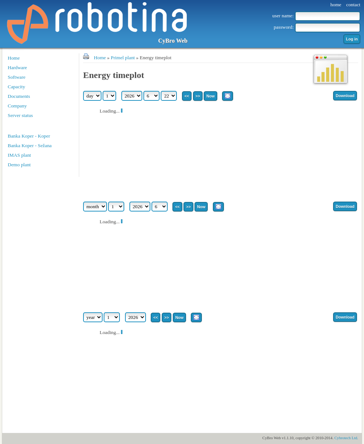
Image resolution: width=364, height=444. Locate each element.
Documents (19, 96)
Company (17, 106)
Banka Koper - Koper (29, 136)
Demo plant (19, 164)
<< (187, 96)
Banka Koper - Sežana (30, 145)
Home (14, 58)
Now (210, 96)
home (336, 4)
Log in (352, 39)
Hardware (17, 67)
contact (353, 4)
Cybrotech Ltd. (346, 438)
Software (16, 77)
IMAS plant (19, 155)
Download (345, 95)
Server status (20, 115)
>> (198, 96)
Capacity (16, 86)
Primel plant (123, 57)
